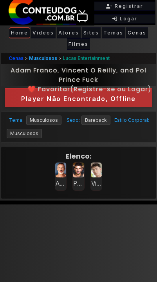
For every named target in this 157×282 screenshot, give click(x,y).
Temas (113, 33)
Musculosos (43, 58)
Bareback (96, 120)
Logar (124, 19)
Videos (43, 33)
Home (19, 33)
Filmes (78, 44)
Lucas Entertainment (86, 58)
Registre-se (94, 89)
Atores (68, 33)
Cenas (137, 33)
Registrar (124, 6)
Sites (91, 33)
